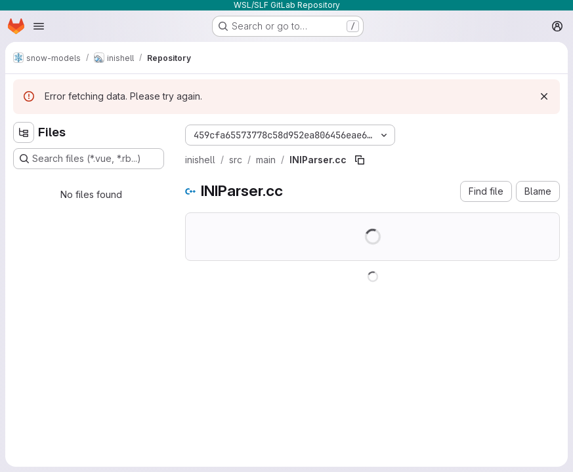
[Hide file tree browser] (23, 132)
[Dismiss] (544, 96)
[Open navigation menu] (38, 26)
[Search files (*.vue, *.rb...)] (88, 158)
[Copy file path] (359, 159)
